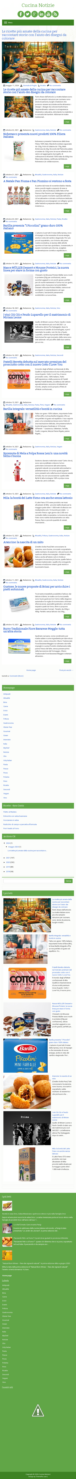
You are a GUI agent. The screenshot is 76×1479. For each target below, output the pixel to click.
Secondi (60, 355)
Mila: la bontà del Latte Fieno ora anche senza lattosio (37, 498)
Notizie (53, 130)
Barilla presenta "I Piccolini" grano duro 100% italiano (33, 227)
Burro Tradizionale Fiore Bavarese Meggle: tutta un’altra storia (34, 630)
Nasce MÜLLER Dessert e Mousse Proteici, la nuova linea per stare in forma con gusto (36, 269)
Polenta (6, 777)
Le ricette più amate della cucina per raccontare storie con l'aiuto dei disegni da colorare (34, 34)
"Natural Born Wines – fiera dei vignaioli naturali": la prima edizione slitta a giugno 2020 (36, 1263)
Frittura (45, 536)
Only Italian (7, 760)
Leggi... (67, 122)
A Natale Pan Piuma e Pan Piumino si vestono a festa (37, 181)
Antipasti (6, 694)
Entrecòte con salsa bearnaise (15, 816)
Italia (48, 130)
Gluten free (7, 727)
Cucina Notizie (38, 5)
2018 (8, 872)
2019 (8, 867)
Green (5, 735)
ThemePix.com (41, 1477)
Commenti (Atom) (16, 676)
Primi (42, 405)
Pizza (5, 773)
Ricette (43, 85)
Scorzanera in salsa (11, 820)
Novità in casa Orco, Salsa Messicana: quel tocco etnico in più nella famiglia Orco (34, 1214)
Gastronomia (40, 130)
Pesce (5, 769)
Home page (31, 670)
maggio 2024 (13, 847)
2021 (8, 858)
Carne (5, 706)
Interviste (6, 740)
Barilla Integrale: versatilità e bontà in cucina (32, 409)
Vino (58, 308)
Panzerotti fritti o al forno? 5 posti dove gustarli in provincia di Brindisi (41, 1238)
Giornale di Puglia (30, 85)
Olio (5, 756)
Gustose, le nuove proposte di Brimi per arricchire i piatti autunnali (36, 588)
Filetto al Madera (9, 812)
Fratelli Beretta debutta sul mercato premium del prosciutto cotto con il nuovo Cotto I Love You (34, 363)
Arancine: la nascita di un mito (23, 542)
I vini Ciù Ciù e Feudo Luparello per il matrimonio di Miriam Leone (37, 316)
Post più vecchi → (66, 670)
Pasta (59, 219)
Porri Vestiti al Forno (11, 828)
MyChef (6, 748)
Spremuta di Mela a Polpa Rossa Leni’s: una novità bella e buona (35, 455)
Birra (5, 702)
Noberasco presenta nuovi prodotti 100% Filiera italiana (34, 135)
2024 (8, 843)
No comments (55, 85)
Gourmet (6, 731)
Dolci (5, 711)
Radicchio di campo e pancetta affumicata (20, 824)
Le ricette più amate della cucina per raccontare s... (27, 851)
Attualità (38, 175)
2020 (8, 862)
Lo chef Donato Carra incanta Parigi (27, 1225)
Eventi (5, 715)
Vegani (47, 405)
